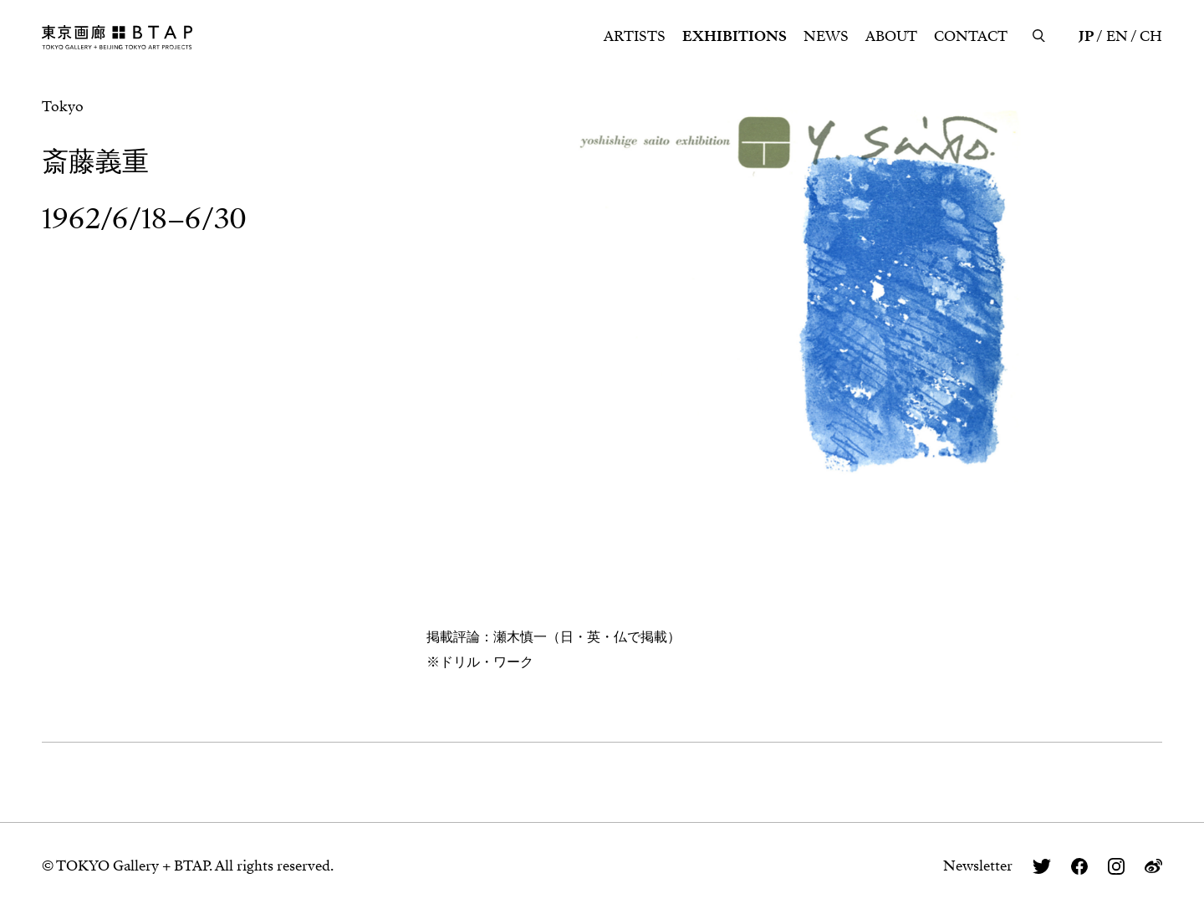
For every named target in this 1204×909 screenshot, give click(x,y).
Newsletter (978, 866)
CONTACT (971, 36)
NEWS (826, 36)
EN (1117, 36)
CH (1151, 36)
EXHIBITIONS (734, 36)
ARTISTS (635, 36)
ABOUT (891, 36)
